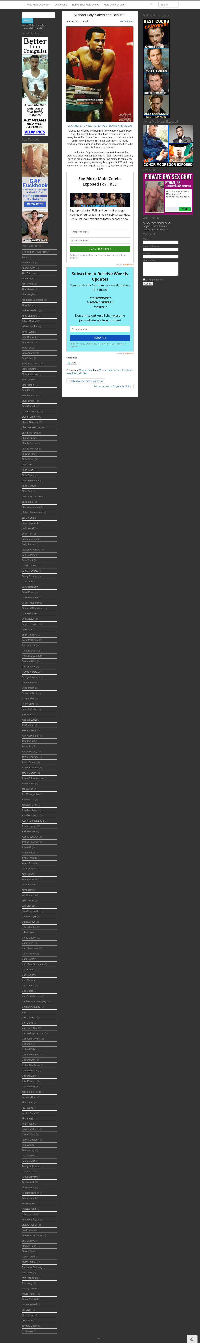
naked (69, 373)
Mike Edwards (29, 1081)
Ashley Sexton (29, 321)
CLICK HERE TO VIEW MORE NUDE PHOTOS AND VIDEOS (100, 125)
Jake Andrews (29, 730)
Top (192, 1339)
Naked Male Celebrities (34, 25)
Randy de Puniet (30, 1166)
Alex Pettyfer (28, 294)
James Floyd (28, 746)
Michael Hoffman (30, 1054)
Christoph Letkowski (32, 512)
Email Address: (152, 246)
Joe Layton (27, 789)
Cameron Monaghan (32, 411)
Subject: (148, 253)
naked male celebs (31, 1092)
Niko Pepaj (27, 1118)
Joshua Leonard (30, 842)
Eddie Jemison (29, 634)
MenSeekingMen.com (33, 1033)
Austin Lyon (28, 331)
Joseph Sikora (29, 826)
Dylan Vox (27, 629)
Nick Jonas (27, 1107)
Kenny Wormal (29, 879)
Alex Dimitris (28, 284)
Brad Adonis (28, 385)
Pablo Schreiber (30, 1139)
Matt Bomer (28, 975)
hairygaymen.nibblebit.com (157, 223)
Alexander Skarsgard (33, 299)
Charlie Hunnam (30, 448)
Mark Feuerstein (30, 948)
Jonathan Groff (29, 804)
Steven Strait (28, 1251)
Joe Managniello (30, 794)
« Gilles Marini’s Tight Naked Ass (86, 381)
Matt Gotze (27, 991)
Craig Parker (28, 544)
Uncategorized (29, 1304)
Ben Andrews (29, 353)
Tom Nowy (27, 1283)
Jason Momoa (29, 773)
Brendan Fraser (30, 395)
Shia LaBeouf (29, 1240)
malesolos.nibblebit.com (155, 229)
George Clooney (30, 677)
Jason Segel (28, 783)
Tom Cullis (27, 1272)
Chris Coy (27, 464)
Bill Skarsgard (29, 369)
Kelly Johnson (29, 868)
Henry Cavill (28, 703)
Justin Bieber (28, 852)
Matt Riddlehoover (31, 996)
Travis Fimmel (29, 1294)
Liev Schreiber (29, 927)
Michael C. (27, 1044)
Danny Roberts (29, 576)
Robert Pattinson (30, 1193)
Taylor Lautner (29, 1262)
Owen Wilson (28, 1134)
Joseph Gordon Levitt (33, 820)
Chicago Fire (28, 454)
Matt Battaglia (29, 969)
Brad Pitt (26, 390)
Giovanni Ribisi (29, 693)
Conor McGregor (30, 539)
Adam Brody (28, 262)
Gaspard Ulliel (29, 661)
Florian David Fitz (31, 650)
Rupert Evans (29, 1203)
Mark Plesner (28, 953)
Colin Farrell (28, 528)
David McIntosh (30, 597)
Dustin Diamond (30, 624)
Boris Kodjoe (28, 379)
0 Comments (127, 21)
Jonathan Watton (30, 815)
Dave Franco (28, 581)
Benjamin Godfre (30, 363)
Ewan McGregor (30, 640)
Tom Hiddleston (30, 1278)
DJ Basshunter (29, 613)
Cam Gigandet (29, 406)
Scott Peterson (29, 1230)
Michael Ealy (85, 370)
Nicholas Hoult (29, 1097)
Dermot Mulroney (31, 602)
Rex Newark (28, 1182)
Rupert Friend (29, 1208)
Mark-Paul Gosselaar (33, 964)
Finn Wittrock (28, 645)
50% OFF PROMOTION (34, 252)
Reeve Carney (29, 1177)
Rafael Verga (28, 1161)
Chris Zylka (27, 501)
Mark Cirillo (27, 943)
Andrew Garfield (30, 310)
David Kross (28, 592)
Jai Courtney (28, 725)
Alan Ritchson (29, 273)
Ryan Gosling (29, 1214)
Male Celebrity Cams (115, 4)
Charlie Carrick (29, 438)
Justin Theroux (29, 858)
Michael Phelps (30, 1070)
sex (76, 373)
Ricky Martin (28, 1187)
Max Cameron (29, 1017)
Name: (147, 239)
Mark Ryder (28, 959)
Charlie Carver (29, 443)
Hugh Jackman (29, 709)
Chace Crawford (30, 422)
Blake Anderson (30, 374)
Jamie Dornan (29, 762)
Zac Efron (27, 1320)
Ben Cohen (27, 358)
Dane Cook (27, 560)
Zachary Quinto (30, 1325)
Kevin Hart (27, 890)
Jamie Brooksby (30, 757)
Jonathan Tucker (30, 810)
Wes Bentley (28, 1315)
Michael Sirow (29, 1076)
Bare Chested (29, 337)
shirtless (83, 373)
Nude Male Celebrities (38, 4)
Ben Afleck (27, 347)
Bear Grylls (27, 342)
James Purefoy (29, 751)
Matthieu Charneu (31, 1006)
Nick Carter (27, 1102)
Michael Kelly (28, 1060)
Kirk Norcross (29, 895)
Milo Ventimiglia (30, 1086)
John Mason (28, 799)
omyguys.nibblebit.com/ (155, 226)
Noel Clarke (28, 1123)
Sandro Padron (29, 1224)
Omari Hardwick (30, 1129)
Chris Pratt (27, 491)
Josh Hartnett (29, 831)
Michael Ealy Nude (123, 370)
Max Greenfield (30, 1028)
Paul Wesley (28, 1150)
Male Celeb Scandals (33, 28)
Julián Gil (26, 847)
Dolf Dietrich (28, 618)
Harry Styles (28, 698)
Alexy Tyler (27, 305)
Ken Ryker (27, 874)
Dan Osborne (29, 555)
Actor (24, 257)
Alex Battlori (28, 278)
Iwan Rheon (28, 714)
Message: (149, 260)
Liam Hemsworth (30, 911)
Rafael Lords (28, 1155)
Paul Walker (28, 1145)
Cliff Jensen (28, 517)
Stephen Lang (29, 1246)
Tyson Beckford (30, 1299)
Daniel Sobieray (30, 571)
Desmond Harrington (32, 608)
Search (27, 20)
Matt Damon (28, 985)
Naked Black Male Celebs (85, 4)
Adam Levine (28, 268)
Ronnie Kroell (29, 1198)
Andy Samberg (29, 315)
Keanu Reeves (29, 863)
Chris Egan (27, 470)
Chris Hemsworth (31, 480)
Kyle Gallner (28, 900)
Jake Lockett (28, 741)
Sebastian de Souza (32, 1235)
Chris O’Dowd (29, 486)
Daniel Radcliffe (30, 565)
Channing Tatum (30, 432)
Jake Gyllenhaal (30, 735)
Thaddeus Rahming (32, 1267)
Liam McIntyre (29, 916)
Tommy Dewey (29, 1288)
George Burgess (30, 672)
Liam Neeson (29, 921)
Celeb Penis (61, 4)
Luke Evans (28, 932)
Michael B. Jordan (31, 1038)
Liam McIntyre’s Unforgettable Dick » (112, 386)
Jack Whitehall (29, 719)
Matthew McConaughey (34, 1001)
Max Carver (28, 1022)
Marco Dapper (29, 937)
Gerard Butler (29, 682)
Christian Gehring (31, 507)
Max (24, 1012)
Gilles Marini (28, 688)
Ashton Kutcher (30, 326)
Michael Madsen (30, 1065)
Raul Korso (27, 1171)
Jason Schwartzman (32, 778)
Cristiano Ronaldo (31, 549)
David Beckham (30, 587)
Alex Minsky (28, 289)
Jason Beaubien (30, 767)
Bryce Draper (28, 400)
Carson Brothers (30, 416)
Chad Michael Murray (33, 427)
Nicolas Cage (29, 1113)
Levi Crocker (28, 905)
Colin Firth (27, 533)
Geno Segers (29, 666)
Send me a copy (155, 279)
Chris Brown (28, 459)
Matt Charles (28, 980)
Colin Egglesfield (30, 523)
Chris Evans (28, 475)
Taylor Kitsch (28, 1256)
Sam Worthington (31, 1219)
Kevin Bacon (28, 884)
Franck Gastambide (32, 656)
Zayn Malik (27, 1331)
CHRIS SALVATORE (32, 496)
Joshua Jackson (30, 836)
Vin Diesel (27, 1309)
